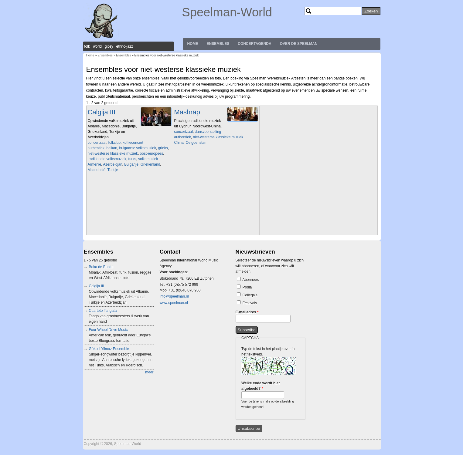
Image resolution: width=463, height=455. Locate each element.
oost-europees (151, 153)
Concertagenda (254, 44)
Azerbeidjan (112, 164)
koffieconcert (133, 142)
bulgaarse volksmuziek (137, 148)
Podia (247, 287)
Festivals (250, 303)
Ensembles (218, 44)
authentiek (96, 148)
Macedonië (97, 170)
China (179, 142)
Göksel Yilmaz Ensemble (109, 349)
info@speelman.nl (174, 296)
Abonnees (250, 280)
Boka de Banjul (101, 267)
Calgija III (102, 112)
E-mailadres (247, 312)
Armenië (94, 164)
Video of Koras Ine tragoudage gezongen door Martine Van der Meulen (130, 203)
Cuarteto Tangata (103, 310)
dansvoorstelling (208, 132)
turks (132, 159)
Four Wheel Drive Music (108, 330)
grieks (163, 148)
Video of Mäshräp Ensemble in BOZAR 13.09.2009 (216, 175)
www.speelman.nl (174, 303)
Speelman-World (227, 12)
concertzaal (97, 142)
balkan (112, 148)
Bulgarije (131, 164)
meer (149, 372)
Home (192, 44)
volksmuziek (148, 159)
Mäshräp (187, 112)
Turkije (112, 170)
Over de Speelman (299, 44)
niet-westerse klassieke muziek (113, 153)
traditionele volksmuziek (107, 159)
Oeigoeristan (196, 142)
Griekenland (150, 164)
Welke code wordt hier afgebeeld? (260, 386)
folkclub (114, 142)
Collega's (250, 295)
